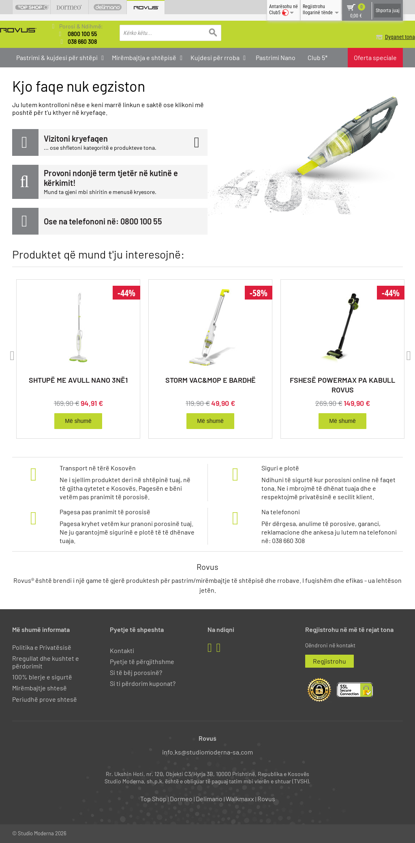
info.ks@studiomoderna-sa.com (207, 752)
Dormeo (181, 798)
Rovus (266, 798)
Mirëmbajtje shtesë (39, 688)
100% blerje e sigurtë (42, 677)
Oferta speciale (375, 57)
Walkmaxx (240, 798)
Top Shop (153, 798)
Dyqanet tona (388, 37)
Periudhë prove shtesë (44, 699)
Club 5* (317, 57)
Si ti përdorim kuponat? (142, 683)
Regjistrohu (329, 661)
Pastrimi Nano (275, 57)
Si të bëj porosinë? (136, 672)
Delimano (209, 798)
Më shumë (78, 421)
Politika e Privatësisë (41, 647)
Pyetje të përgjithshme (142, 661)
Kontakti (122, 650)
